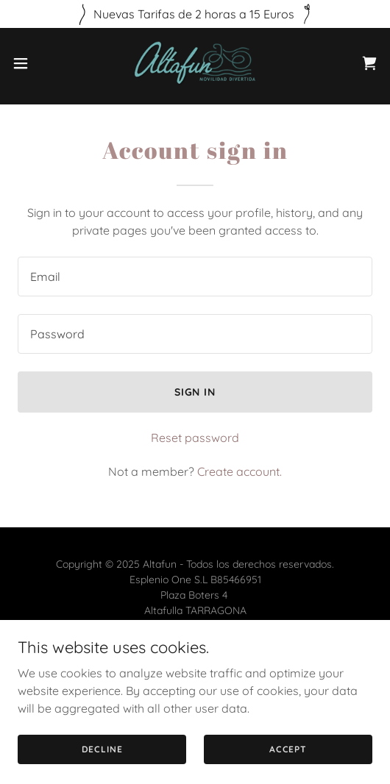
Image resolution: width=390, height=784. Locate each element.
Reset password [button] (195, 437)
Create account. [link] (239, 471)
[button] (34, 63)
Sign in (195, 392)
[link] (195, 63)
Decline (102, 749)
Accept (288, 749)
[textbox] (195, 276)
